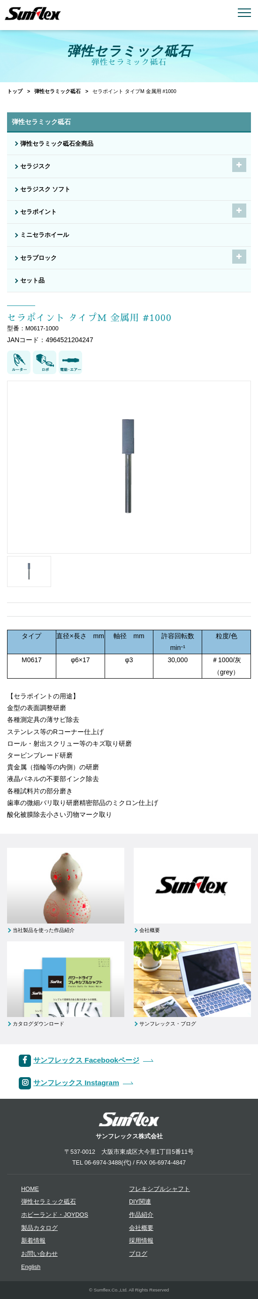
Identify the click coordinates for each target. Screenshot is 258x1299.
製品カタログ (39, 1228)
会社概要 (141, 1228)
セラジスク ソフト (45, 189)
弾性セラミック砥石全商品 (56, 144)
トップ (15, 91)
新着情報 (33, 1240)
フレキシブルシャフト (159, 1189)
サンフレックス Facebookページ (86, 1060)
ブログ (138, 1254)
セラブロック (38, 258)
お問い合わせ (39, 1254)
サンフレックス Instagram (76, 1083)
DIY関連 (140, 1201)
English (30, 1267)
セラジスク (35, 166)
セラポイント (38, 212)
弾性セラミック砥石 (57, 91)
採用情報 (141, 1240)
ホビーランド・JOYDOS (54, 1215)
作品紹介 (141, 1215)
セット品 (32, 280)
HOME (30, 1189)
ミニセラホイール (44, 235)
